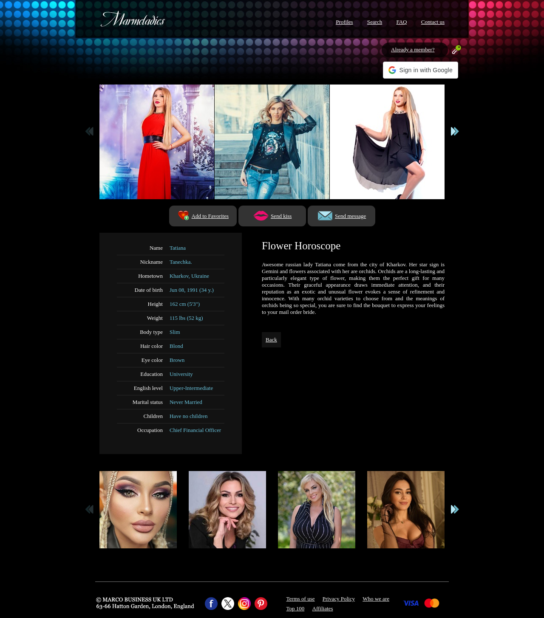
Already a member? (413, 49)
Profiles (344, 22)
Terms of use (300, 598)
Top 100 (295, 608)
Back (271, 339)
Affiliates (322, 608)
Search (374, 22)
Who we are (376, 598)
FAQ (401, 22)
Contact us (433, 22)
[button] (420, 70)
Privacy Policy (339, 598)
